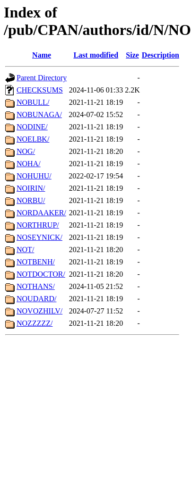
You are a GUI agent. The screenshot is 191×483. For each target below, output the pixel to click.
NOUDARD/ (36, 299)
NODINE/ (32, 127)
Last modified (95, 55)
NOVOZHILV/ (39, 311)
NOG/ (26, 151)
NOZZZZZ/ (34, 323)
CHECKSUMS (40, 90)
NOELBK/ (33, 139)
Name (41, 55)
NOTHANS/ (36, 286)
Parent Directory (42, 78)
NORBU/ (31, 200)
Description (160, 55)
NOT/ (25, 250)
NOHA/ (29, 164)
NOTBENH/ (36, 262)
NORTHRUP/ (38, 225)
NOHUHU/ (34, 176)
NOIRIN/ (31, 188)
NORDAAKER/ (41, 213)
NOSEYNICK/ (39, 237)
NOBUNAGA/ (39, 114)
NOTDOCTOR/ (41, 274)
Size (132, 55)
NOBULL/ (33, 102)
